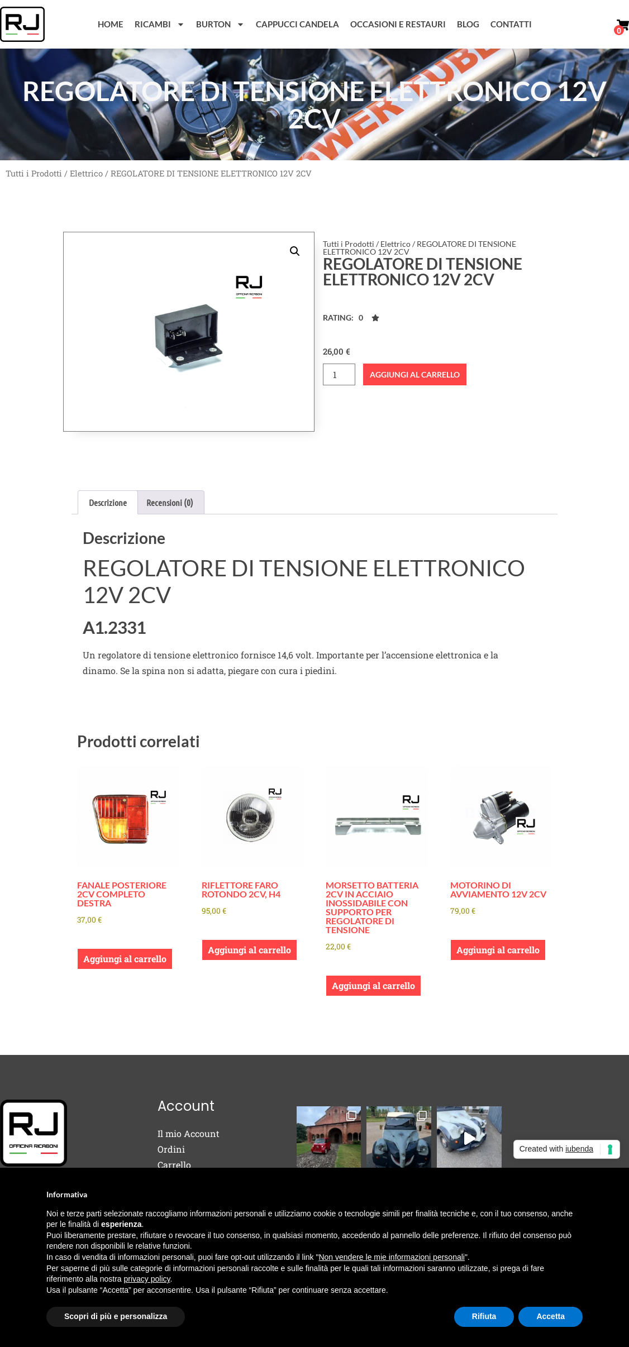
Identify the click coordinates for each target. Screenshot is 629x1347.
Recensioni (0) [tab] (169, 502)
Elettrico (86, 173)
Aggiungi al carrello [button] (124, 958)
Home (110, 24)
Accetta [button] (550, 1316)
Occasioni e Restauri (398, 24)
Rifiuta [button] (484, 1316)
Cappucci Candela (297, 24)
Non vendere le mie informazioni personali (391, 1257)
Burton (220, 24)
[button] (295, 251)
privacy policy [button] (147, 1278)
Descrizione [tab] (108, 502)
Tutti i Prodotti (34, 173)
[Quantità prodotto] (339, 374)
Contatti (511, 24)
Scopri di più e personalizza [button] (115, 1316)
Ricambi (160, 24)
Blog (468, 24)
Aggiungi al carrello (415, 374)
